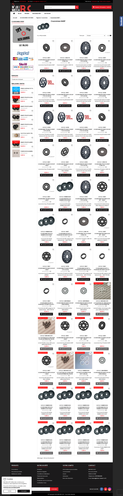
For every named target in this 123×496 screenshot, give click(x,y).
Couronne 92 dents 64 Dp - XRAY (46, 60)
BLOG (19, 13)
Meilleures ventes (16, 474)
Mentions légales (42, 471)
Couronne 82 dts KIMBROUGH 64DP (83, 442)
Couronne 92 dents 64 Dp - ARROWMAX (83, 303)
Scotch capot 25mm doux (27, 133)
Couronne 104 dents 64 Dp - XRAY (102, 199)
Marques (15, 76)
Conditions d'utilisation (43, 474)
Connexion (94, 1)
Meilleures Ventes (18, 84)
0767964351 (23, 1)
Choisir (96, 36)
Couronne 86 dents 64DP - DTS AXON (83, 95)
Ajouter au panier (46, 71)
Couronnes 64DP (18, 22)
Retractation (40, 478)
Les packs (47, 13)
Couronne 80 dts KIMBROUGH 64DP (65, 199)
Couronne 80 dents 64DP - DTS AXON (102, 95)
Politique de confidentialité (11, 487)
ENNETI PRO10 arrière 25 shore (27, 115)
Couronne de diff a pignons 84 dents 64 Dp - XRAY (83, 269)
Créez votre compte (104, 1)
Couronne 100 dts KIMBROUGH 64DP (46, 407)
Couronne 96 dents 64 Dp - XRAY (46, 373)
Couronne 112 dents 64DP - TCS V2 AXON (65, 130)
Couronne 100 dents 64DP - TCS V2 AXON (83, 130)
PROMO (27, 13)
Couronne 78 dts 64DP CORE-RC (102, 164)
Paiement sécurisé (42, 476)
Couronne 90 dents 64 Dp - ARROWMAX (102, 373)
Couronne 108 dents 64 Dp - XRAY (83, 338)
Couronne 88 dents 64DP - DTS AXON (83, 199)
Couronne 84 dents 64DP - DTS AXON (83, 164)
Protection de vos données (44, 480)
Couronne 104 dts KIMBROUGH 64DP (46, 234)
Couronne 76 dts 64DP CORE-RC (83, 234)
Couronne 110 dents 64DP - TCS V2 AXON (46, 95)
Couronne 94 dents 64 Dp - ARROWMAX (65, 303)
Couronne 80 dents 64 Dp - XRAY (102, 60)
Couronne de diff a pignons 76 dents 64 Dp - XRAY (46, 304)
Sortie (9, 491)
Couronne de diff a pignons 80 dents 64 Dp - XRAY (102, 269)
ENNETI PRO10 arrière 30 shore (27, 106)
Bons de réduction (68, 478)
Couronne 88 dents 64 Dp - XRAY (65, 95)
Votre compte (68, 465)
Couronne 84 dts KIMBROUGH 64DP (65, 442)
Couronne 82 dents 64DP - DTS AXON (83, 60)
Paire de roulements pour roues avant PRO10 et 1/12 (27, 151)
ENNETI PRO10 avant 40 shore (27, 124)
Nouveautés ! (36, 13)
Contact (91, 465)
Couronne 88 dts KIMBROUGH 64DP (46, 442)
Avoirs (64, 474)
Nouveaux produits (17, 471)
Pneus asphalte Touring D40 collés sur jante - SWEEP (27, 88)
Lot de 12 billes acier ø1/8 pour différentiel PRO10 (65, 373)
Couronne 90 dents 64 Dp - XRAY (65, 338)
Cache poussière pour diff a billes (83, 373)
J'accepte (24, 491)
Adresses (65, 476)
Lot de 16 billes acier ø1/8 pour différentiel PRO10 (46, 338)
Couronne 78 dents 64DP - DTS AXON (46, 130)
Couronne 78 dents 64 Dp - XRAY (46, 199)
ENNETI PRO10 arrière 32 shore (27, 142)
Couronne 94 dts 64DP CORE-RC (65, 60)
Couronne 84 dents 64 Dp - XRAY (102, 130)
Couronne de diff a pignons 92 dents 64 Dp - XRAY (65, 235)
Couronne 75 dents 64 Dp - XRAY (102, 338)
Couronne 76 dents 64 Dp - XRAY (46, 164)
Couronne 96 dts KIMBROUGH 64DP (65, 407)
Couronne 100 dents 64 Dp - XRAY (102, 234)
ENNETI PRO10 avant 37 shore (27, 97)
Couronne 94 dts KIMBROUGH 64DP (83, 407)
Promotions (15, 469)
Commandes (66, 471)
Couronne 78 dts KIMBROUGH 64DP (102, 442)
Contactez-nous (41, 483)
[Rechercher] (61, 7)
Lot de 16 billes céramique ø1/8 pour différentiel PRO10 (102, 304)
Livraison (39, 469)
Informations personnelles (70, 469)
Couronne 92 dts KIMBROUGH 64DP (102, 407)
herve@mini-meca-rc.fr (39, 1)
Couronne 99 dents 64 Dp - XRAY (65, 164)
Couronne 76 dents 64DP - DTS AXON (65, 269)
